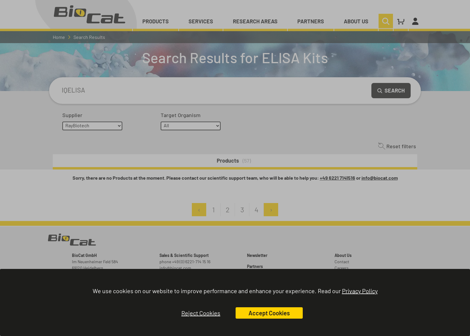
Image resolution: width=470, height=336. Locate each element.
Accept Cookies (269, 313)
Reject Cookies (200, 313)
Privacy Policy (360, 290)
